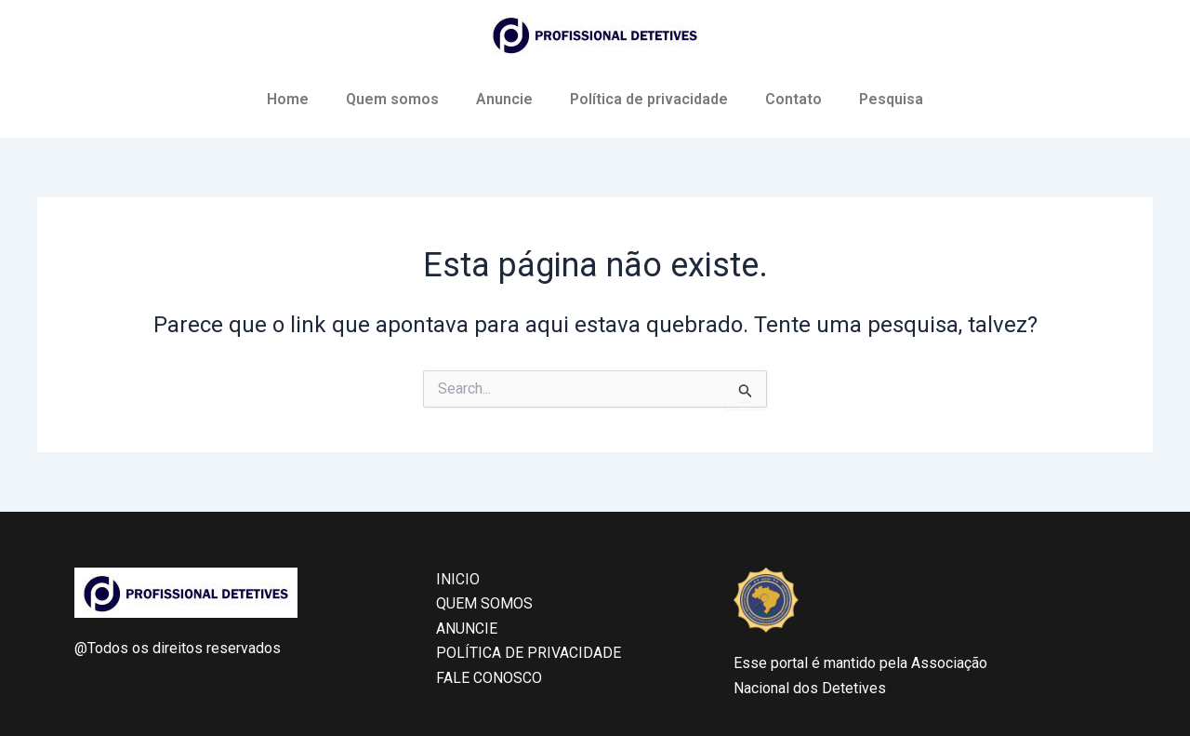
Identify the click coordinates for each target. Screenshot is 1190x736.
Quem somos (392, 99)
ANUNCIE (466, 628)
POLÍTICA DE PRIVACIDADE (528, 653)
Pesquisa (891, 99)
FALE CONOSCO (489, 678)
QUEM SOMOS (484, 603)
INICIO (458, 579)
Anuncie (504, 99)
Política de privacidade (649, 99)
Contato (793, 99)
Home (288, 99)
